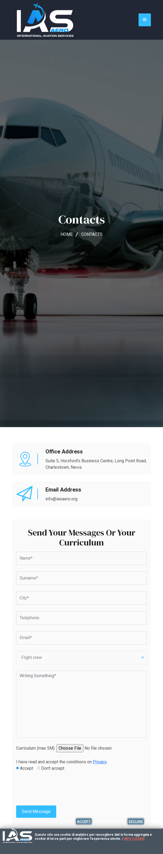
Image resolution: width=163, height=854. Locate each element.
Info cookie (134, 839)
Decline (136, 821)
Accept (84, 821)
